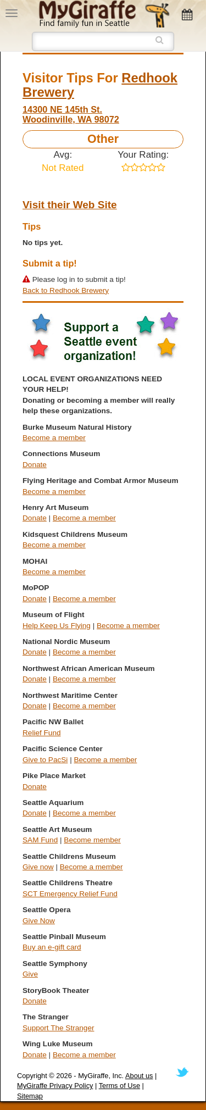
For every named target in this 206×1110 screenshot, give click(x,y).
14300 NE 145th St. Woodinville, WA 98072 (71, 114)
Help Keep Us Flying (57, 625)
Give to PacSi (45, 760)
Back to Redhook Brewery (66, 290)
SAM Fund (40, 840)
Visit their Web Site (70, 204)
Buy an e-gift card (52, 947)
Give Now (39, 921)
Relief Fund (42, 733)
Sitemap (30, 1096)
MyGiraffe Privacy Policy (55, 1085)
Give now (38, 867)
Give (30, 974)
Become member (92, 840)
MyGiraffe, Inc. (101, 1076)
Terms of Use (119, 1085)
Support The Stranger (58, 1028)
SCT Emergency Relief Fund (70, 894)
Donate (35, 464)
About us (139, 1076)
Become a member (54, 438)
